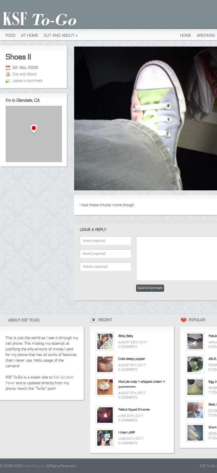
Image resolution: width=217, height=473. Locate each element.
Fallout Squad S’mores (134, 410)
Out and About (61, 35)
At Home (29, 35)
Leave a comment (28, 80)
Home (185, 35)
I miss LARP (126, 432)
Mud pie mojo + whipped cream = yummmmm (141, 384)
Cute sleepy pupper (131, 359)
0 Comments (127, 347)
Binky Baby (125, 336)
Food (10, 35)
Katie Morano (34, 466)
